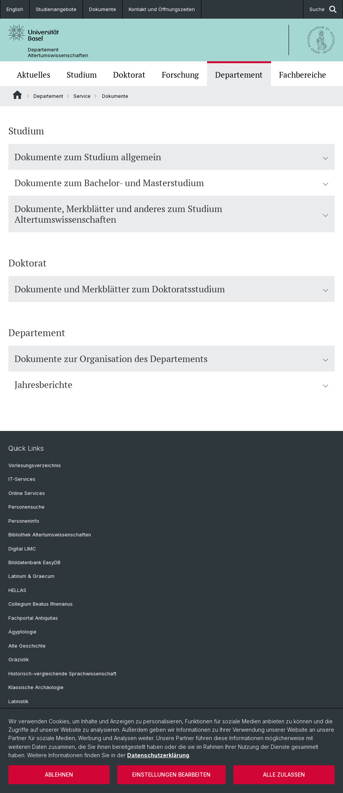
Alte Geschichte (27, 646)
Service (82, 96)
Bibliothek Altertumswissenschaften (49, 535)
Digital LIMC (22, 549)
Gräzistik (18, 659)
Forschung (180, 74)
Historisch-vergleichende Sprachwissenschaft (62, 674)
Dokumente (102, 9)
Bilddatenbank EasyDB (34, 562)
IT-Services (21, 479)
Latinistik (18, 701)
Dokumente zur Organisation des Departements (171, 358)
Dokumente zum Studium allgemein (171, 157)
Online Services (26, 493)
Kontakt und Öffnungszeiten (162, 9)
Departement (239, 74)
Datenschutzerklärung (158, 755)
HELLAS (17, 590)
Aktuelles (33, 74)
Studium (82, 74)
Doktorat (129, 74)
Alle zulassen (284, 774)
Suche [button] (323, 9)
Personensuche (26, 507)
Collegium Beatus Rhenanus (40, 604)
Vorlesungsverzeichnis (34, 465)
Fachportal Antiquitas (33, 618)
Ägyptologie (22, 632)
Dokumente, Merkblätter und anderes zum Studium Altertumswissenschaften (171, 214)
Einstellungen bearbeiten (171, 774)
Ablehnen (59, 774)
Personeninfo (23, 521)
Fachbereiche (302, 74)
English (14, 9)
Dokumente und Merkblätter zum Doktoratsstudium (171, 289)
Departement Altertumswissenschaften (58, 52)
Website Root (17, 95)
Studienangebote (56, 9)
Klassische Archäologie (36, 687)
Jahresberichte (171, 384)
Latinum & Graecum (31, 576)
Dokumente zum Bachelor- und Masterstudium (171, 182)
